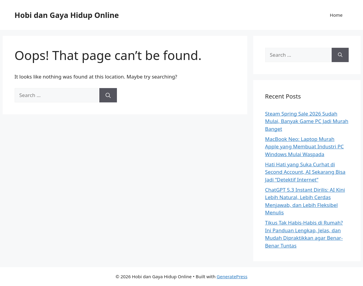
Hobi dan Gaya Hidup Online (67, 15)
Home (336, 15)
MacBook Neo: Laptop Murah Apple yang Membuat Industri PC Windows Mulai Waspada (304, 147)
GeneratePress (232, 276)
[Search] (108, 95)
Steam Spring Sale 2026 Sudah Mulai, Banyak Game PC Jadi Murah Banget (306, 121)
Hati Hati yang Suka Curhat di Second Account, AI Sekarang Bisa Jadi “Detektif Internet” (305, 172)
